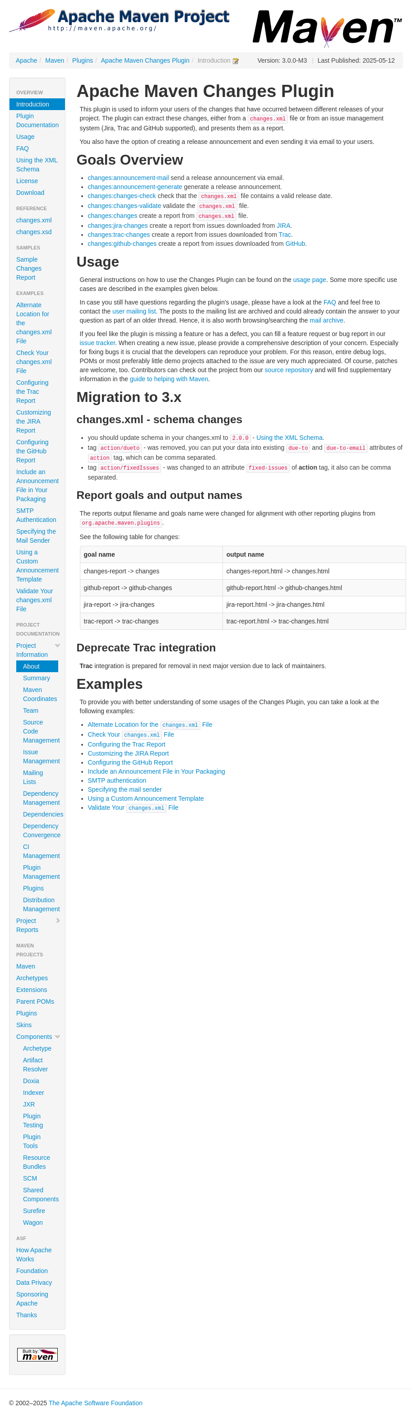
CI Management (40, 851)
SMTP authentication (117, 780)
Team (30, 710)
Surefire (34, 1210)
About (31, 666)
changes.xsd (34, 231)
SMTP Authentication (36, 515)
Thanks (26, 1315)
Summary (36, 678)
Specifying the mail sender (125, 789)
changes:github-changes (122, 243)
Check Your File (131, 734)
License (27, 181)
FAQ (22, 148)
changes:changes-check (122, 195)
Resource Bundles (36, 1162)
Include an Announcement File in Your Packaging (37, 485)
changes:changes (113, 215)
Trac (285, 234)
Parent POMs (35, 1001)
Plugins (82, 60)
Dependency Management (40, 798)
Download (30, 192)
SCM (30, 1178)
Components (38, 1036)
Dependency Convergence (40, 830)
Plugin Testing (33, 1120)
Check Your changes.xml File (34, 361)
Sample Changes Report (29, 268)
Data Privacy (34, 1282)
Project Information (38, 650)
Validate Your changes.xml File (34, 600)
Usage (25, 136)
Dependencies (40, 814)
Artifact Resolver (35, 1065)
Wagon (33, 1222)
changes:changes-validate (125, 205)
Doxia (31, 1080)
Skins (24, 1025)
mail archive (326, 320)
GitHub (296, 243)
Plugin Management (40, 872)
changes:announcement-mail (128, 177)
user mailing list (134, 311)
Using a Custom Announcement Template (37, 566)
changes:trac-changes (119, 234)
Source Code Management (40, 731)
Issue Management (40, 756)
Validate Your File (133, 807)
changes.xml (34, 220)
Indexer (33, 1092)
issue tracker (98, 342)
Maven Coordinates (40, 694)
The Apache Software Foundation (96, 1403)
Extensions (31, 989)
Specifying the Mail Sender (36, 536)
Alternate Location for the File (150, 724)
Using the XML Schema (36, 165)
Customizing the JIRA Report (33, 421)
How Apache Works (34, 1254)
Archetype (37, 1048)
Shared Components (40, 1194)
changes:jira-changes (118, 225)
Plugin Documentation (37, 120)
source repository (289, 370)
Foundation (32, 1270)
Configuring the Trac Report (32, 391)
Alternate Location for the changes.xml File (34, 323)
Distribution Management (40, 904)
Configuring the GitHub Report (32, 451)
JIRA (283, 225)
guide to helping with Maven (169, 379)
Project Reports (38, 925)
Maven (54, 60)
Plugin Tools (32, 1141)
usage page (309, 279)
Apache (26, 60)
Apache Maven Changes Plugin (145, 60)
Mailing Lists (33, 777)
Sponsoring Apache (32, 1299)
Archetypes (32, 978)
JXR (29, 1104)
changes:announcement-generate (135, 186)
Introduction (32, 104)
